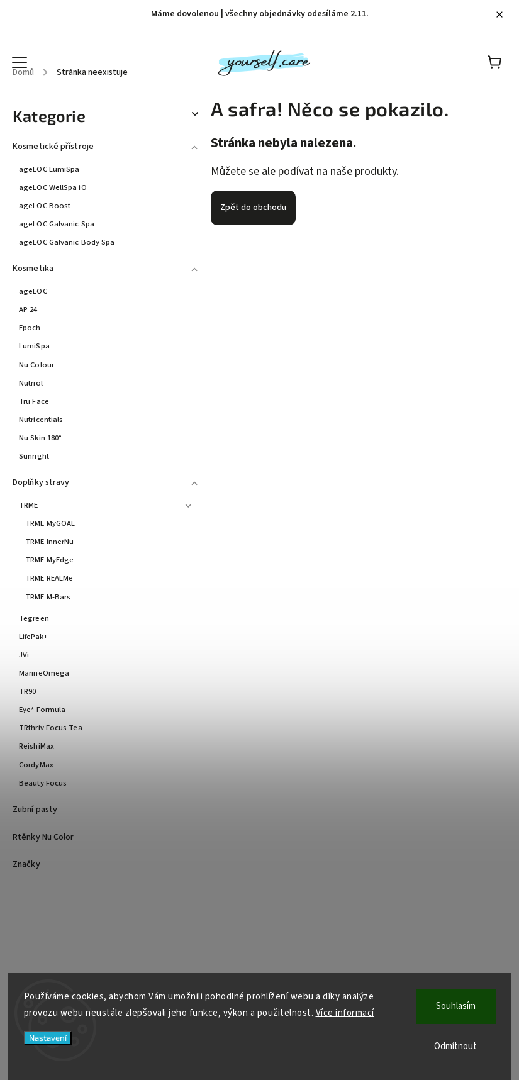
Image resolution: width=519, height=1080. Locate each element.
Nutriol (31, 383)
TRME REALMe (49, 578)
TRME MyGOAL (50, 523)
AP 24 (28, 309)
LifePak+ (33, 636)
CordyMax (36, 765)
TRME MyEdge (49, 559)
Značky (26, 864)
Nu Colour (36, 364)
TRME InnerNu (49, 541)
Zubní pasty (36, 809)
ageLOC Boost (44, 205)
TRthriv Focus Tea (50, 727)
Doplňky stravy (107, 480)
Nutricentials (41, 419)
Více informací (345, 1013)
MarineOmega (44, 673)
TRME (107, 503)
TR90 (27, 691)
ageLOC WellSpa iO (53, 187)
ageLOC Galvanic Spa (56, 224)
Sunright (34, 456)
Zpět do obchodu (253, 207)
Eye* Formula (42, 709)
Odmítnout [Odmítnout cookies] (455, 1046)
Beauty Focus (43, 783)
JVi (24, 654)
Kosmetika (107, 267)
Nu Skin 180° (40, 437)
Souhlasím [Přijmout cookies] (456, 1006)
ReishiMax (36, 746)
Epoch (30, 327)
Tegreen (34, 618)
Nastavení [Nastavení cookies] (48, 1038)
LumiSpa (34, 346)
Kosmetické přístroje (107, 144)
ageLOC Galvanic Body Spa (66, 242)
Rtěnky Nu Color (44, 837)
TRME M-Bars (47, 597)
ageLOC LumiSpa (49, 169)
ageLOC (33, 291)
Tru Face (34, 401)
